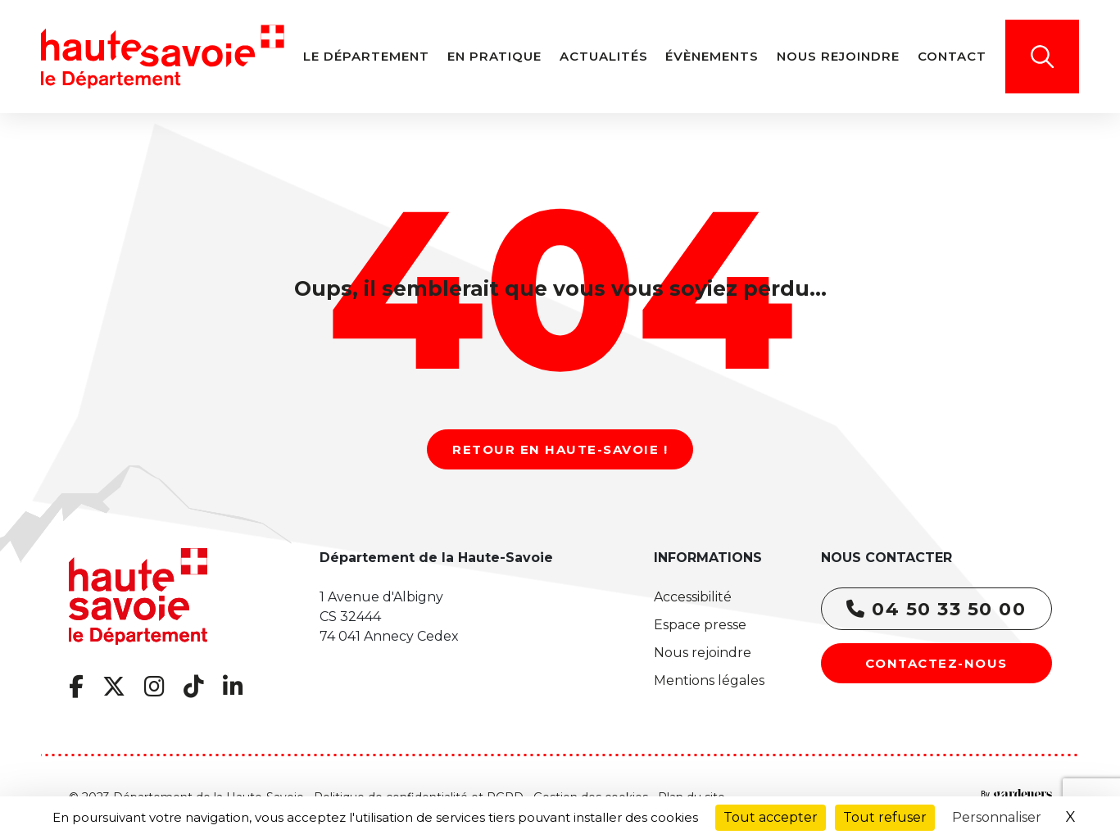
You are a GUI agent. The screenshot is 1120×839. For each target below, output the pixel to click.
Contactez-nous (936, 663)
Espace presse (700, 625)
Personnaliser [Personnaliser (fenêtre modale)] (996, 817)
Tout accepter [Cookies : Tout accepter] (770, 817)
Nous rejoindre (702, 652)
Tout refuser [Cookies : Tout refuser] (885, 817)
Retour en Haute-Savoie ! (560, 449)
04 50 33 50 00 (936, 609)
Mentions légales (709, 680)
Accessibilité (693, 597)
